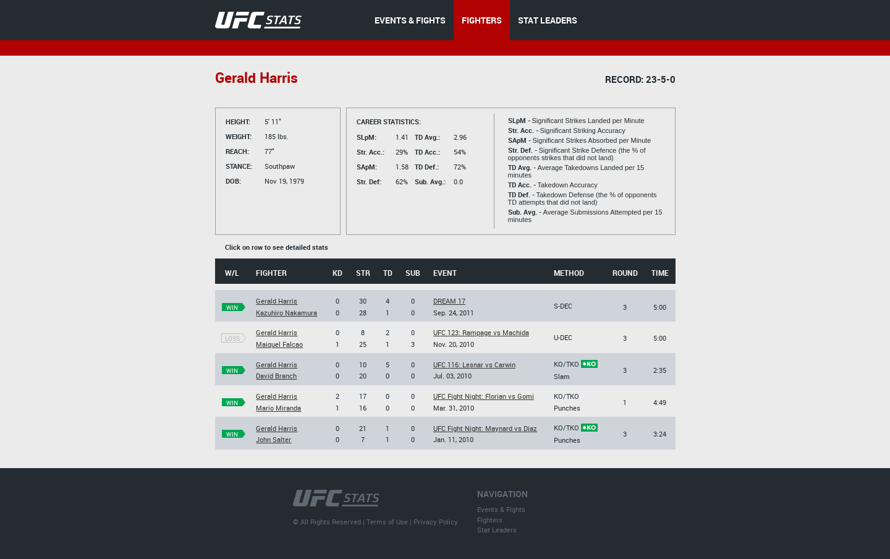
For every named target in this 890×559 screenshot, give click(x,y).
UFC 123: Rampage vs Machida (481, 332)
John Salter (273, 439)
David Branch (276, 375)
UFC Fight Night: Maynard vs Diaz (485, 428)
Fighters (489, 519)
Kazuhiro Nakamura (286, 312)
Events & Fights (501, 509)
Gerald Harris (276, 300)
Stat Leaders (497, 529)
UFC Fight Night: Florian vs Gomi (483, 396)
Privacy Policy (435, 521)
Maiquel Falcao (279, 344)
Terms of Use (387, 521)
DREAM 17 (449, 300)
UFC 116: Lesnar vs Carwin (474, 364)
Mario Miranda (278, 407)
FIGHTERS (482, 20)
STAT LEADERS (547, 20)
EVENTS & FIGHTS (410, 20)
